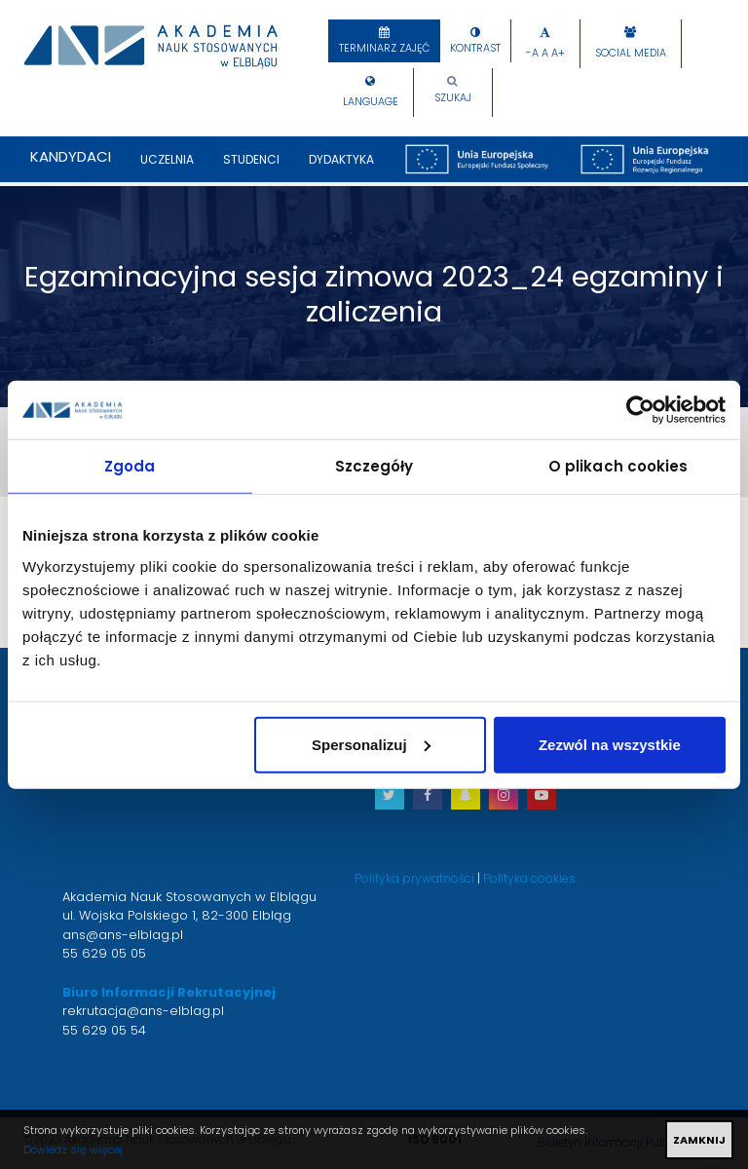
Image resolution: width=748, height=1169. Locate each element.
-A (532, 53)
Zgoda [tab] (130, 466)
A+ (558, 53)
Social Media (630, 53)
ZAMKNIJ (699, 1140)
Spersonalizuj (371, 743)
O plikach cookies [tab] (618, 466)
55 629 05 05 (104, 953)
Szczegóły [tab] (374, 466)
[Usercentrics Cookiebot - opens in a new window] (640, 410)
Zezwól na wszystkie (610, 743)
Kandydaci (70, 156)
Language (370, 101)
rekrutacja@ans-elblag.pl (143, 1010)
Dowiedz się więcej (73, 1149)
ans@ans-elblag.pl (122, 934)
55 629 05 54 (104, 1030)
